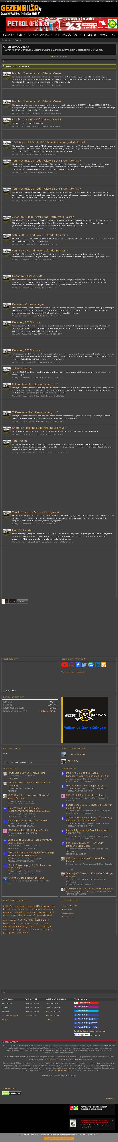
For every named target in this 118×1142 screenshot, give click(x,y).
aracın (46, 906)
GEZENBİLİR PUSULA (12, 2)
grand (13, 920)
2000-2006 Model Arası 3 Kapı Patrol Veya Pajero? (43, 216)
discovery (42, 912)
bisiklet (6, 909)
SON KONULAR (68, 768)
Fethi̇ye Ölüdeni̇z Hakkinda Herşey (26, 878)
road (32, 926)
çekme (21, 909)
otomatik (16, 926)
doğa (6, 915)
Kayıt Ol (18, 40)
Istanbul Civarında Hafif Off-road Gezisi (36, 73)
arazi (53, 906)
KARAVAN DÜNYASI (39, 34)
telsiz (29, 929)
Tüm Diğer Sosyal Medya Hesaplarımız (89, 1031)
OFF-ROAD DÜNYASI (66, 34)
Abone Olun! (87, 1035)
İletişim (5, 1019)
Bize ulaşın (110, 1098)
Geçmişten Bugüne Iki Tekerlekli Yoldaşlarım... (90, 888)
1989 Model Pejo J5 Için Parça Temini (28, 830)
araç (39, 905)
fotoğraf (31, 915)
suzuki (13, 929)
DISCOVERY (55, 316)
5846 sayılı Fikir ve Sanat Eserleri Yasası (64, 1059)
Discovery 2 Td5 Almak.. (26, 322)
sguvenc (73, 760)
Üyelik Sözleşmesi (53, 1007)
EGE (10, 883)
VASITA (53, 244)
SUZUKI (69, 869)
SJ (54, 523)
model (13, 923)
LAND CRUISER (67, 542)
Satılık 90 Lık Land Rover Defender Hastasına (40, 235)
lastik (6, 923)
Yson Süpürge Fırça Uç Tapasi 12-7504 (28, 820)
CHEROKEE (57, 378)
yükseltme (23, 932)
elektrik (21, 915)
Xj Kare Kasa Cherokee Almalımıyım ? (35, 384)
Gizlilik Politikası (53, 1011)
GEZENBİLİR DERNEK (47, 2)
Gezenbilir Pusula (32, 1003)
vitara (44, 929)
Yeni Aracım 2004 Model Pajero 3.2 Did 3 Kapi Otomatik (46, 160)
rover (38, 926)
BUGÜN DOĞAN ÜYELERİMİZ (74, 748)
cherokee (20, 912)
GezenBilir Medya (68, 1075)
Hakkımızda (7, 1003)
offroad (7, 926)
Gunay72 (16, 85)
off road (45, 923)
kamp (28, 919)
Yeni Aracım (19, 440)
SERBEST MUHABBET (76, 854)
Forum (7, 34)
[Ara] (113, 35)
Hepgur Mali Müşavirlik (69, 906)
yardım (12, 932)
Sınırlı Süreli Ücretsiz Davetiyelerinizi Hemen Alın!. (95, 1124)
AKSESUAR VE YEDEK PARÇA (21, 816)
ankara (23, 906)
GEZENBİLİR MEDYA (66, 2)
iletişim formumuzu (63, 1070)
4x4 (11, 906)
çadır (14, 909)
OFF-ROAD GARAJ (62, 452)
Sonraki (21, 601)
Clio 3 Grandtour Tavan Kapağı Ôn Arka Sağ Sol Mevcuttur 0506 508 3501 (31, 854)
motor (36, 923)
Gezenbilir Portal (31, 1015)
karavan (42, 919)
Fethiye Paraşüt (48, 711)
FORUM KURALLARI (109, 2)
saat (45, 926)
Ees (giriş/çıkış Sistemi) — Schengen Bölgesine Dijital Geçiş (85, 844)
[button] (14, 35)
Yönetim (5, 1007)
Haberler (5, 1011)
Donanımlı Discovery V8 (27, 276)
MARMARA (56, 85)
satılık (6, 929)
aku (16, 906)
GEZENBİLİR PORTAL (30, 2)
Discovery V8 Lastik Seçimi (28, 304)
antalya (31, 906)
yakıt (5, 932)
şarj (49, 926)
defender (31, 912)
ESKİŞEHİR (13, 778)
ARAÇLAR (12, 835)
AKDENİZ (12, 791)
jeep (20, 920)
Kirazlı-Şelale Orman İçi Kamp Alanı (26, 772)
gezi (49, 915)
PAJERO (53, 154)
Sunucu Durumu (9, 1088)
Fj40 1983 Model (22, 530)
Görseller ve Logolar (10, 1015)
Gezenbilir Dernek (32, 1007)
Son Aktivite (7, 40)
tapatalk (21, 929)
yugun (6, 753)
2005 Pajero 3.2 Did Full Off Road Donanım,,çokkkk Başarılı (49, 142)
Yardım (49, 1019)
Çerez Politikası (52, 1015)
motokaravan (24, 923)
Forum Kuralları (52, 1003)
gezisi (6, 920)
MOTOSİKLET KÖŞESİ (76, 894)
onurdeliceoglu (78, 754)
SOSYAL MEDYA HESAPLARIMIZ (87, 2)
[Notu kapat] (112, 1107)
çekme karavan (34, 909)
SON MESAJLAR (10, 768)
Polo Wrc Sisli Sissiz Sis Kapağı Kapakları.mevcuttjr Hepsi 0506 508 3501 (29, 809)
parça (25, 926)
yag (50, 929)
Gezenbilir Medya (32, 1011)
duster (13, 915)
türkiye (36, 929)
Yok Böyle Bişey (22, 368)
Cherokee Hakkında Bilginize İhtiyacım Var (39, 427)
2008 (5, 906)
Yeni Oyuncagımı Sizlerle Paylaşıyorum (36, 512)
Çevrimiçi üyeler (12, 748)
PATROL (61, 228)
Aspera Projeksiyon (68, 917)
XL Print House (67, 909)
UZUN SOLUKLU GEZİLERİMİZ (21, 803)
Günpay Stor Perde (68, 913)
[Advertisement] (59, 482)
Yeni (20, 34)
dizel (51, 912)
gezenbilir (41, 915)
